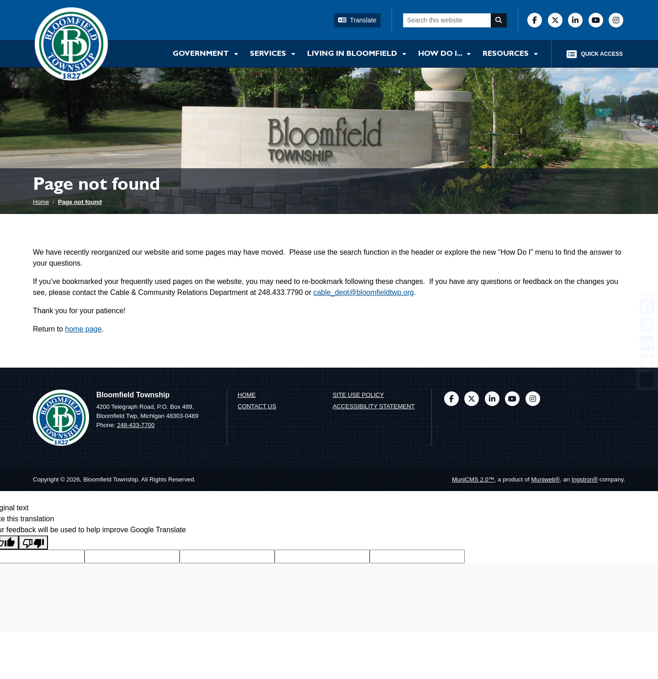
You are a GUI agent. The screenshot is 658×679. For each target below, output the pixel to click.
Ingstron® (585, 479)
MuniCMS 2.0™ (473, 479)
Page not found (80, 201)
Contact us (257, 406)
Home (41, 201)
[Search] (499, 20)
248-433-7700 (135, 425)
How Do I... (440, 54)
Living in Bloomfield (353, 54)
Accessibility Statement (374, 406)
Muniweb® (545, 479)
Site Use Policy (358, 394)
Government (202, 54)
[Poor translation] (33, 542)
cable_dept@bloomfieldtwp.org (363, 292)
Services (269, 54)
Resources (507, 54)
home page (83, 329)
